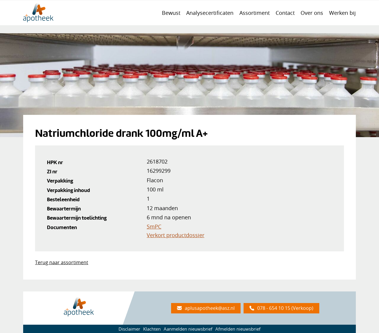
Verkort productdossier (175, 235)
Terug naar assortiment (61, 262)
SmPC (154, 226)
